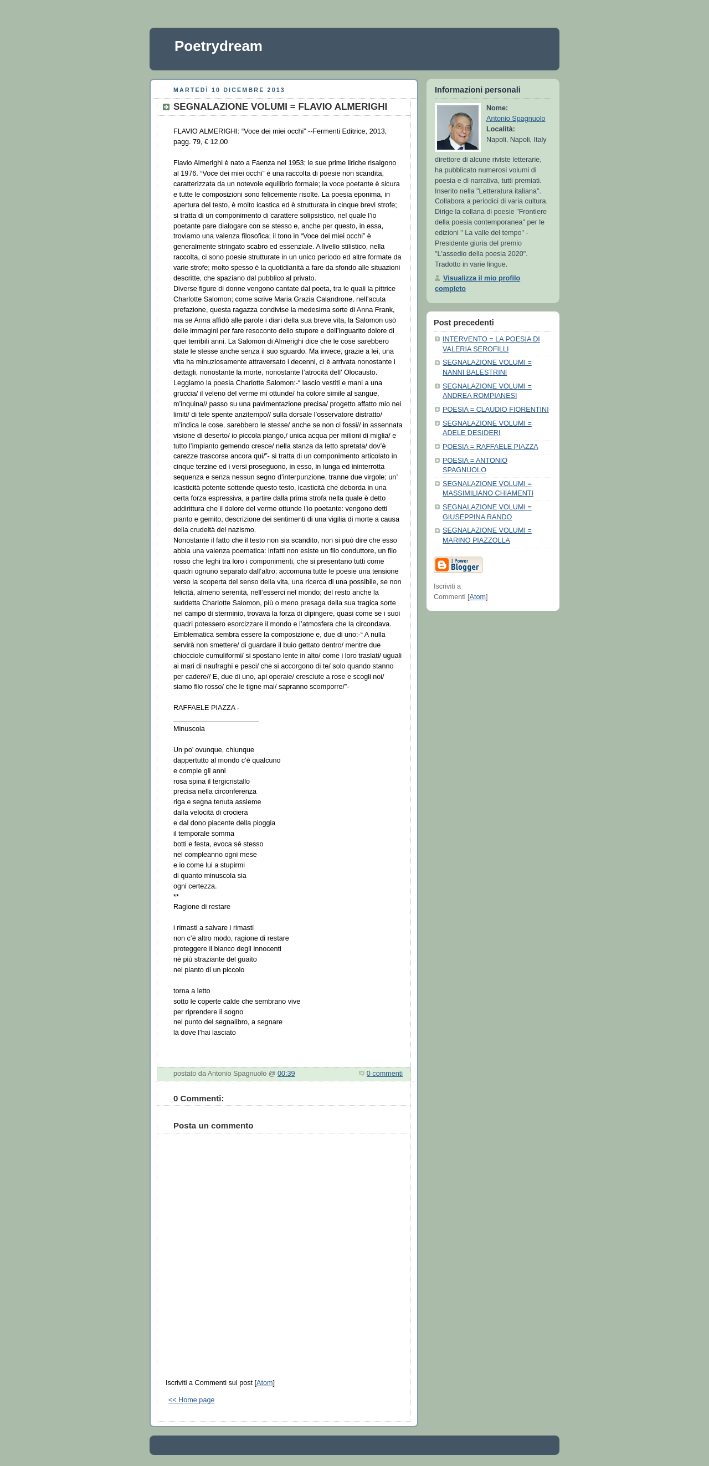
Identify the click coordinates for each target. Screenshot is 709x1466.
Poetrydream (218, 46)
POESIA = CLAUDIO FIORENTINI (496, 409)
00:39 (286, 1073)
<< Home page (191, 1400)
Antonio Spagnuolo (516, 118)
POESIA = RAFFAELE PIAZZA (490, 447)
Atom (264, 1383)
